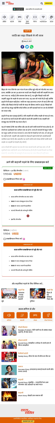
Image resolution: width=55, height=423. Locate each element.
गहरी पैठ (27, 31)
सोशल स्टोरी (22, 340)
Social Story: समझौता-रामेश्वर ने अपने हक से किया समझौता (34, 344)
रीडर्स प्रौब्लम (27, 22)
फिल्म (35, 21)
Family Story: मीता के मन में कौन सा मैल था (34, 356)
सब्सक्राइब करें (27, 185)
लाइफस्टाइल (43, 21)
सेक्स (19, 21)
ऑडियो (4, 21)
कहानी (12, 21)
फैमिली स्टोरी (23, 353)
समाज (20, 367)
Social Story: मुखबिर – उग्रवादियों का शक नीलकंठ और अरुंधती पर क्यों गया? (33, 383)
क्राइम (51, 21)
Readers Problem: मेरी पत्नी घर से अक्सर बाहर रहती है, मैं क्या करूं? (35, 331)
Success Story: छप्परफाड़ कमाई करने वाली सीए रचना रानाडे (36, 370)
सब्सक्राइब (48, 3)
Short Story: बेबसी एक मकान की (30, 396)
